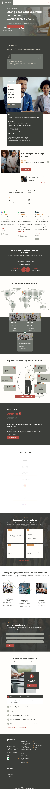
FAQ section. (13, 270)
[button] (24, 16)
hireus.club (26, 787)
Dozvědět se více (37, 66)
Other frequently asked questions (16, 727)
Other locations (24, 762)
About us (9, 776)
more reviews (7, 234)
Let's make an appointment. (14, 759)
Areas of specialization (12, 772)
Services (9, 770)
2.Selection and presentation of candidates (24, 599)
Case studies (10, 774)
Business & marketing (38, 745)
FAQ (8, 778)
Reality (35, 747)
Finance (35, 743)
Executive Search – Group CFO (14, 533)
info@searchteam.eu (36, 270)
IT (34, 741)
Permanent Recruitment (15, 61)
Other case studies (25, 560)
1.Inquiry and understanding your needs (8, 598)
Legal (35, 749)
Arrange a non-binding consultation (37, 182)
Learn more (11, 143)
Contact (9, 780)
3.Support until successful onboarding (41, 599)
